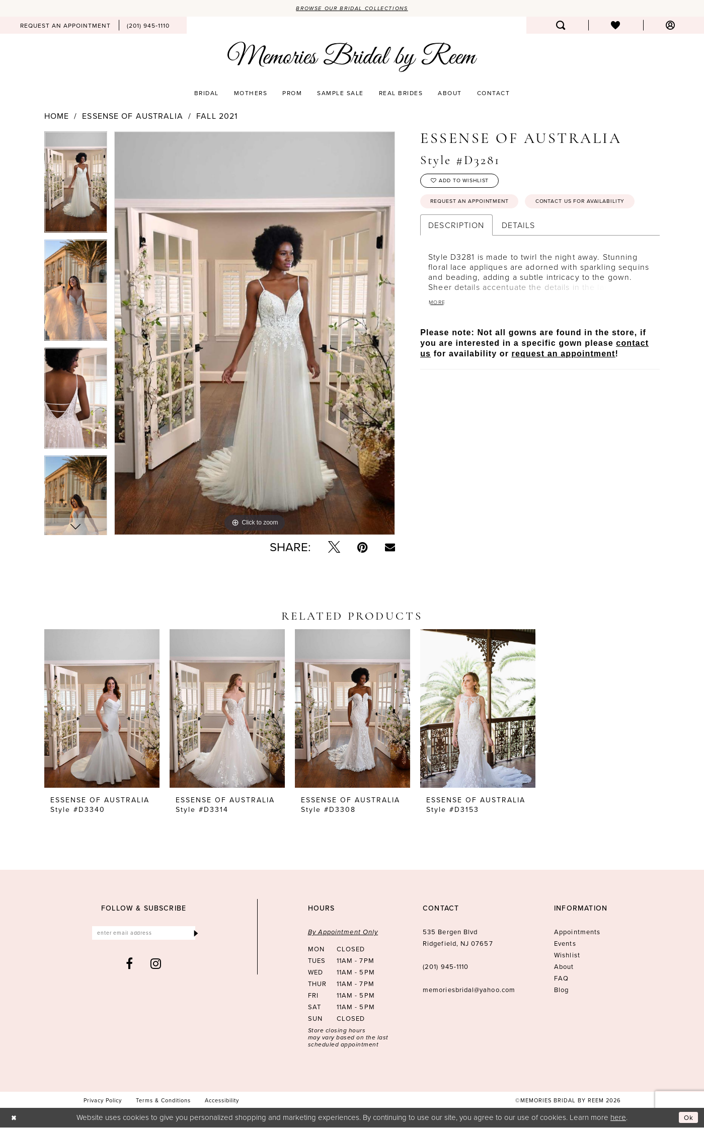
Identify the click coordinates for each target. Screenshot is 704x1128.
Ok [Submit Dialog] (687, 1117)
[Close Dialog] (15, 1118)
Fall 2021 (217, 117)
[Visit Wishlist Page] (615, 26)
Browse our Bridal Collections (352, 8)
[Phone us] (148, 26)
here (618, 1117)
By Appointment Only (343, 933)
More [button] (438, 332)
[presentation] (102, 709)
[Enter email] (143, 935)
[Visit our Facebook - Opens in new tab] (129, 966)
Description (456, 255)
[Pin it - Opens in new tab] (362, 548)
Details (518, 255)
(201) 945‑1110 (445, 967)
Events (565, 944)
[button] (670, 26)
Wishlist (567, 956)
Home (56, 117)
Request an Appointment (477, 206)
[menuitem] (65, 26)
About (564, 967)
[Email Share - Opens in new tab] (390, 548)
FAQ (561, 979)
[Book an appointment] (65, 26)
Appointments (577, 933)
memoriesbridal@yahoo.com (469, 991)
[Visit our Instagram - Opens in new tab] (156, 966)
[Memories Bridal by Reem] (352, 58)
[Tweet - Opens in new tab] (334, 548)
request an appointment (563, 385)
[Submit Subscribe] (195, 935)
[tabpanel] (76, 186)
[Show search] (560, 26)
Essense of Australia (132, 117)
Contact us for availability (483, 230)
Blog (561, 991)
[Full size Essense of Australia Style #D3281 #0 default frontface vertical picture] (255, 333)
